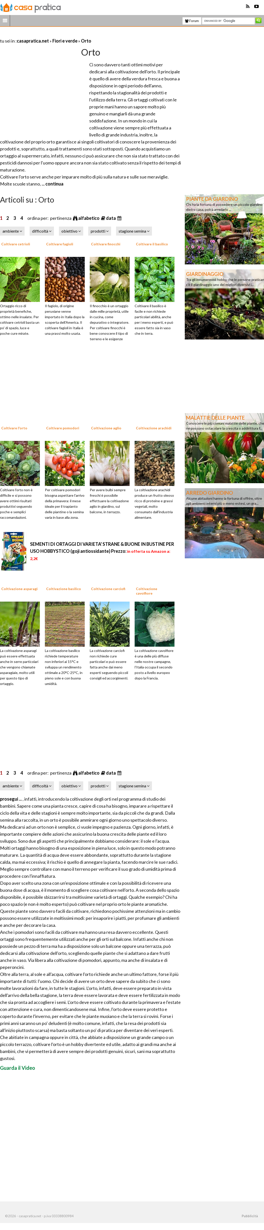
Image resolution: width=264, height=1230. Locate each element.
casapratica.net (33, 41)
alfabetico (89, 218)
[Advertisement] (58, 35)
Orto (86, 41)
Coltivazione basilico (63, 589)
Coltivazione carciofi (108, 589)
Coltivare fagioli (59, 244)
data (111, 218)
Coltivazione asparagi (19, 589)
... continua (52, 184)
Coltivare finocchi (105, 244)
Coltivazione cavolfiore (146, 591)
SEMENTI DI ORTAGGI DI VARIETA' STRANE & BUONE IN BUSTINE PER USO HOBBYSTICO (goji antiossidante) (102, 551)
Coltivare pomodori (62, 428)
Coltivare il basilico (152, 244)
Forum (192, 21)
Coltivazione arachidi (153, 428)
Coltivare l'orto (14, 428)
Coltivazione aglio (106, 428)
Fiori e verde (64, 41)
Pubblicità (250, 1216)
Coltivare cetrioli (15, 244)
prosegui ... (11, 799)
